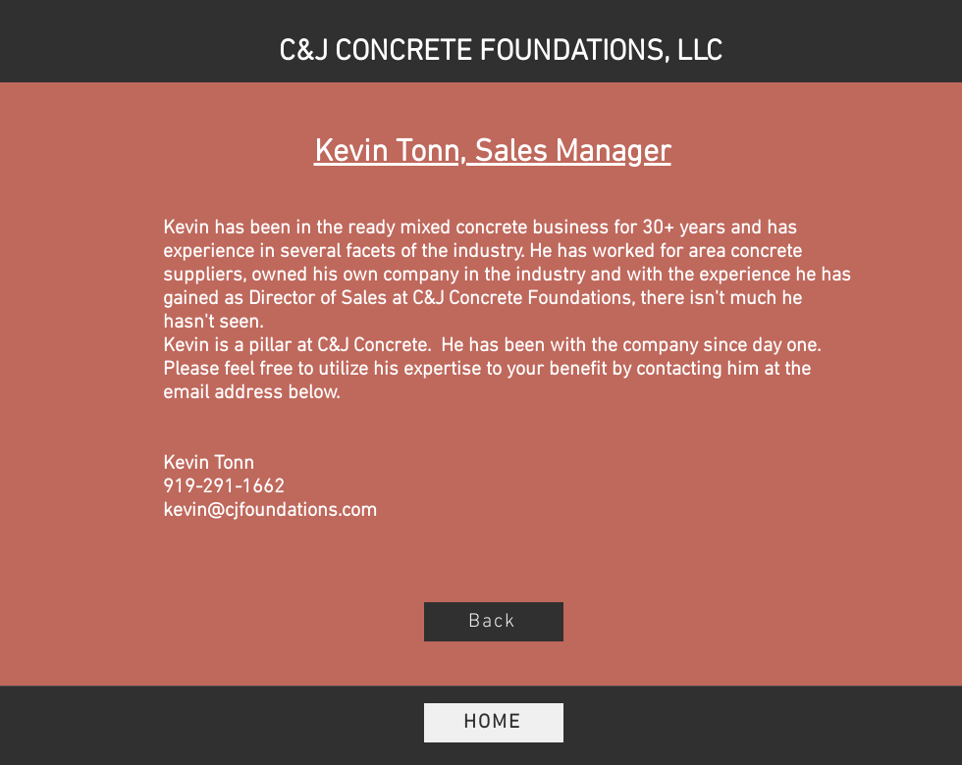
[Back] (493, 621)
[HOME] (493, 722)
